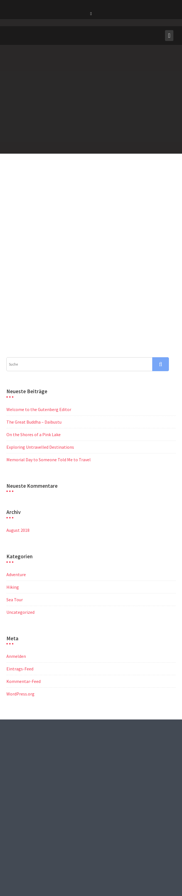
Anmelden (16, 598)
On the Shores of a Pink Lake (33, 376)
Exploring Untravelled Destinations (40, 389)
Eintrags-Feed (19, 611)
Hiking (12, 529)
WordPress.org (20, 636)
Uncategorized (20, 554)
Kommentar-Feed (23, 623)
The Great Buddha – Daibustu (34, 364)
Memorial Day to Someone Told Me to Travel (48, 401)
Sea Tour (14, 541)
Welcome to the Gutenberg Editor (38, 351)
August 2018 (17, 472)
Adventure (16, 516)
